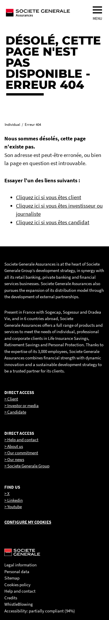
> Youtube (13, 506)
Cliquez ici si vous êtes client (48, 197)
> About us (13, 446)
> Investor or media (21, 405)
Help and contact (19, 591)
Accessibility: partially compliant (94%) (39, 611)
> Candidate (15, 412)
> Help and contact (21, 439)
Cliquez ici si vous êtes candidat (52, 222)
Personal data (16, 571)
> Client (11, 399)
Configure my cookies (27, 522)
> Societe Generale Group (26, 466)
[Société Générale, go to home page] (49, 12)
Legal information (20, 565)
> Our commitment (21, 452)
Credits (10, 597)
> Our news (14, 459)
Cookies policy (17, 584)
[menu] (97, 10)
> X (7, 493)
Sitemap (11, 578)
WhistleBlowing (18, 604)
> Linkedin (13, 500)
